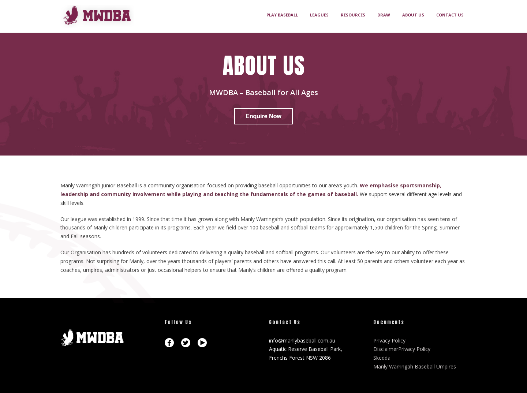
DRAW (383, 15)
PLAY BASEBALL (282, 15)
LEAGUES (319, 15)
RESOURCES (353, 15)
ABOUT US (413, 15)
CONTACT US (450, 15)
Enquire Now (263, 116)
